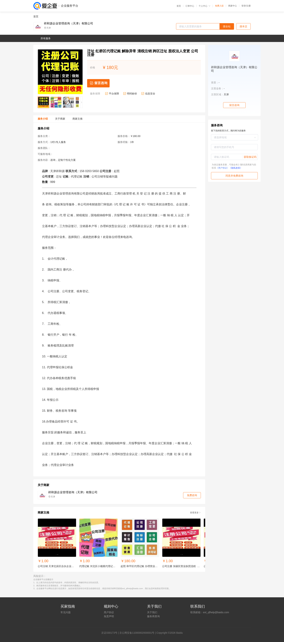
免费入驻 (219, 6)
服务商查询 (153, 616)
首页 (179, 6)
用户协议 (109, 612)
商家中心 (232, 6)
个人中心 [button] (204, 6)
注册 (248, 6)
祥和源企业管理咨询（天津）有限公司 (68, 23)
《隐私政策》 (235, 168)
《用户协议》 (222, 168)
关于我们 (152, 612)
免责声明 (109, 616)
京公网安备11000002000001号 (136, 632)
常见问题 (65, 612)
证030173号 (110, 632)
